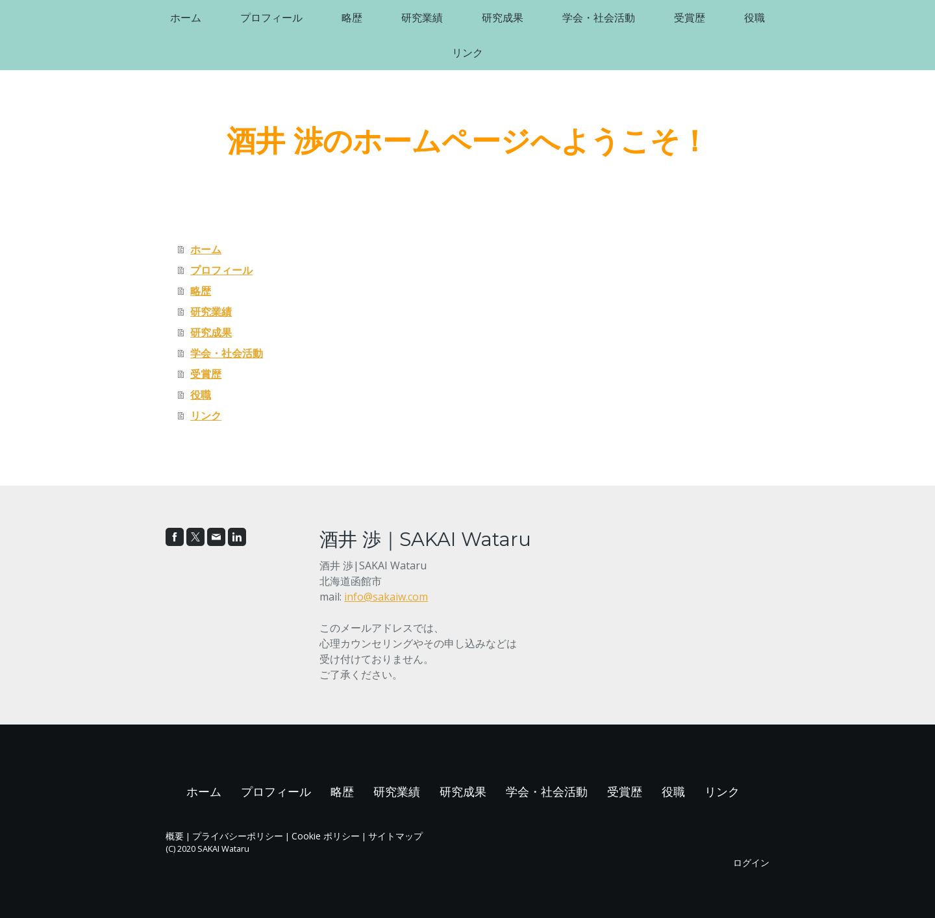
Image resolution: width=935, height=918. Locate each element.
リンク (467, 52)
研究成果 (502, 17)
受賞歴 (689, 17)
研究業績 (422, 17)
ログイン (751, 862)
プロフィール (271, 17)
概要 (175, 836)
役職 (754, 17)
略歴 (352, 17)
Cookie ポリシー (326, 836)
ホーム (185, 17)
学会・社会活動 (598, 17)
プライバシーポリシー (237, 836)
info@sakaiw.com (386, 596)
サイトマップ (395, 836)
